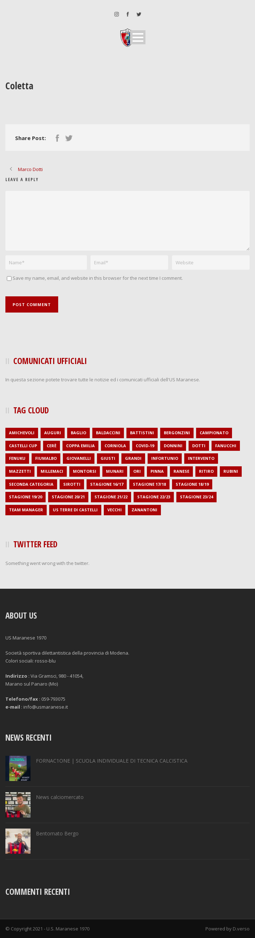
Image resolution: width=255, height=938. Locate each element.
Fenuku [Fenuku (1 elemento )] (17, 458)
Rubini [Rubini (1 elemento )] (230, 471)
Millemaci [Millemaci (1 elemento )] (52, 471)
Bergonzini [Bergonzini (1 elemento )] (177, 432)
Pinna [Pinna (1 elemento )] (157, 471)
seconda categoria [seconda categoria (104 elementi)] (31, 484)
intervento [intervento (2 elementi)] (201, 458)
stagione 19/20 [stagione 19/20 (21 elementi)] (25, 496)
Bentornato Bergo (57, 833)
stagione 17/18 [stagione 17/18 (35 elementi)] (149, 484)
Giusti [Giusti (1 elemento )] (108, 458)
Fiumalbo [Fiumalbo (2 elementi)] (46, 458)
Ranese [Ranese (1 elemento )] (181, 471)
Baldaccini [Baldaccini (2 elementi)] (108, 432)
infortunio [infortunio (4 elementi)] (164, 458)
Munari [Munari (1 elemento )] (115, 471)
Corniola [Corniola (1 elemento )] (115, 445)
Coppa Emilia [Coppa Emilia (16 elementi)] (80, 445)
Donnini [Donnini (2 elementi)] (173, 445)
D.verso (241, 928)
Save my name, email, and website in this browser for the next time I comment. (98, 278)
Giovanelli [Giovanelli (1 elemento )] (78, 458)
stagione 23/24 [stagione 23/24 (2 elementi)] (196, 496)
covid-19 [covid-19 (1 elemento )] (145, 445)
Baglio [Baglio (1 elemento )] (78, 432)
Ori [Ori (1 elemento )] (137, 471)
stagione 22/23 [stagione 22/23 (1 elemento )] (153, 496)
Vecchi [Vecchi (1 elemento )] (114, 509)
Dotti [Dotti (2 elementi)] (198, 445)
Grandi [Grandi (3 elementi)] (133, 458)
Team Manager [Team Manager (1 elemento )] (26, 509)
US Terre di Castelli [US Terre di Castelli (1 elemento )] (75, 509)
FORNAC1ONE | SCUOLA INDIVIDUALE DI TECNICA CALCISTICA (111, 760)
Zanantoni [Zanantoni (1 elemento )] (144, 509)
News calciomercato (60, 797)
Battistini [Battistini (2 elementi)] (142, 432)
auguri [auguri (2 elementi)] (52, 432)
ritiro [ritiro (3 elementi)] (206, 471)
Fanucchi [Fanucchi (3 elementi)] (225, 445)
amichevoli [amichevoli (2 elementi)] (21, 432)
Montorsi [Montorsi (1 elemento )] (84, 471)
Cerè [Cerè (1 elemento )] (51, 445)
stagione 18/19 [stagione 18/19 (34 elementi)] (192, 484)
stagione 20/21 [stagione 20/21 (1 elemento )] (68, 496)
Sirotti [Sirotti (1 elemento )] (71, 484)
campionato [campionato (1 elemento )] (214, 432)
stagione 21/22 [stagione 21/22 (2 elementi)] (111, 496)
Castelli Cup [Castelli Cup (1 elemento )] (23, 445)
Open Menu (137, 37)
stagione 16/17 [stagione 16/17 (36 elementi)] (106, 484)
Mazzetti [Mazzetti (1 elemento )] (20, 471)
